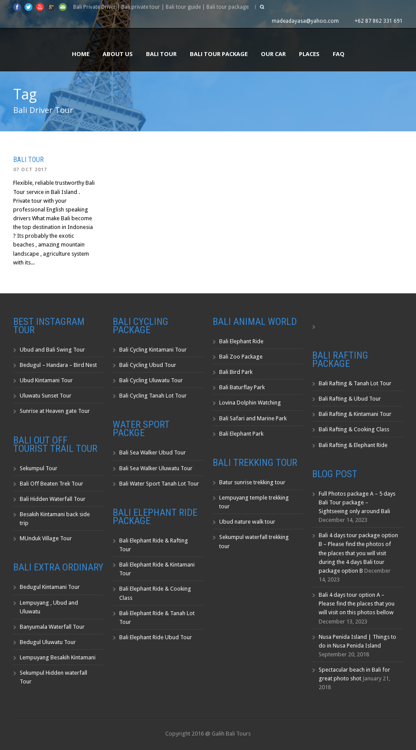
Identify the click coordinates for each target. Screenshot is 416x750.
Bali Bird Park (235, 372)
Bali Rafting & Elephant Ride (353, 445)
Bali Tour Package (219, 54)
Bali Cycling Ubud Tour (147, 365)
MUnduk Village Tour (46, 538)
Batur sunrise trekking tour (252, 482)
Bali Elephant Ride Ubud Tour (155, 637)
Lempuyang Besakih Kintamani (58, 657)
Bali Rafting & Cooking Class (354, 429)
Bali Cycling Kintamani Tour (153, 349)
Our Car (273, 54)
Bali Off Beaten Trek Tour (51, 483)
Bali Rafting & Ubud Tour (350, 398)
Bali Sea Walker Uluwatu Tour (155, 468)
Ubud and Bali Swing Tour (52, 349)
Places (309, 54)
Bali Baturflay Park (242, 387)
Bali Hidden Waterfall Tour (52, 499)
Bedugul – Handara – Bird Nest (58, 365)
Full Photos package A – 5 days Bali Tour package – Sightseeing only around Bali (357, 502)
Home (80, 54)
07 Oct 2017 (30, 170)
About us (118, 54)
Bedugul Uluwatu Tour (48, 642)
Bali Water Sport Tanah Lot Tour (159, 483)
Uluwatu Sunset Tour (45, 395)
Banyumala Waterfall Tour (52, 626)
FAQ (339, 54)
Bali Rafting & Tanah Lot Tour (355, 383)
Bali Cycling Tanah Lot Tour (153, 395)
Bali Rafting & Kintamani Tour (355, 414)
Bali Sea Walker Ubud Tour (152, 452)
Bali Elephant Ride (241, 341)
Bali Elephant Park (241, 433)
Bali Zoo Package (241, 356)
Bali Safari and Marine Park (253, 418)
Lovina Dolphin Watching (250, 402)
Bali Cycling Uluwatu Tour (151, 380)
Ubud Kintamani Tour (46, 380)
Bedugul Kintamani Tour (50, 587)
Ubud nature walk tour (247, 521)
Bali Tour (161, 54)
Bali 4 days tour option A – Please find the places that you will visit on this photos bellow (357, 604)
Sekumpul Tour (38, 468)
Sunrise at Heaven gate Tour (55, 411)
